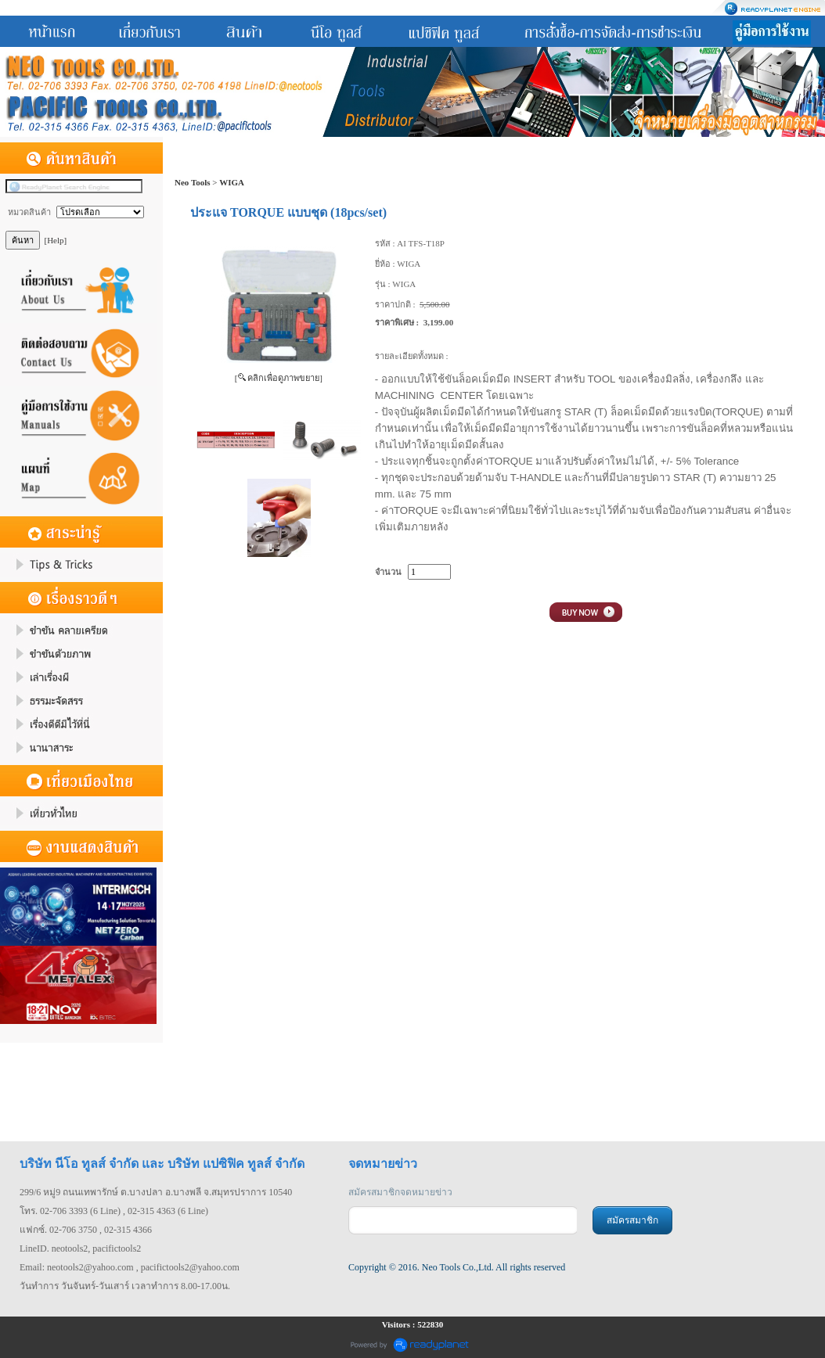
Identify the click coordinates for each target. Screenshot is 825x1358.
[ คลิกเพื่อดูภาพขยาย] (278, 378)
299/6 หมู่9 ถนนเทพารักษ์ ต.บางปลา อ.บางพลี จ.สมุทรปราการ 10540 (156, 1192)
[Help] (56, 240)
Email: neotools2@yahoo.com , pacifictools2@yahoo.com (130, 1267)
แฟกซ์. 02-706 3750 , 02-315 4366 (86, 1229)
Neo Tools (193, 182)
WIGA (231, 182)
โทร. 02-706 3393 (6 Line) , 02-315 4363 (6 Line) (114, 1210)
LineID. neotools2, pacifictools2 (80, 1248)
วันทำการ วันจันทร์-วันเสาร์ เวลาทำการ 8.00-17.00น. (125, 1286)
